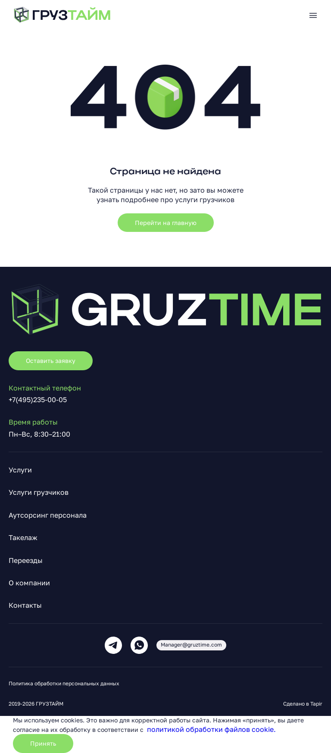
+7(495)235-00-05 (38, 399)
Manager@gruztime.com (191, 644)
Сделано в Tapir (302, 703)
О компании (29, 582)
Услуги (20, 470)
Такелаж (23, 537)
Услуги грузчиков (39, 492)
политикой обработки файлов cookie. (211, 729)
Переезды (26, 560)
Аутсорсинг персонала (48, 515)
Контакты (25, 605)
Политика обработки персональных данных (64, 683)
